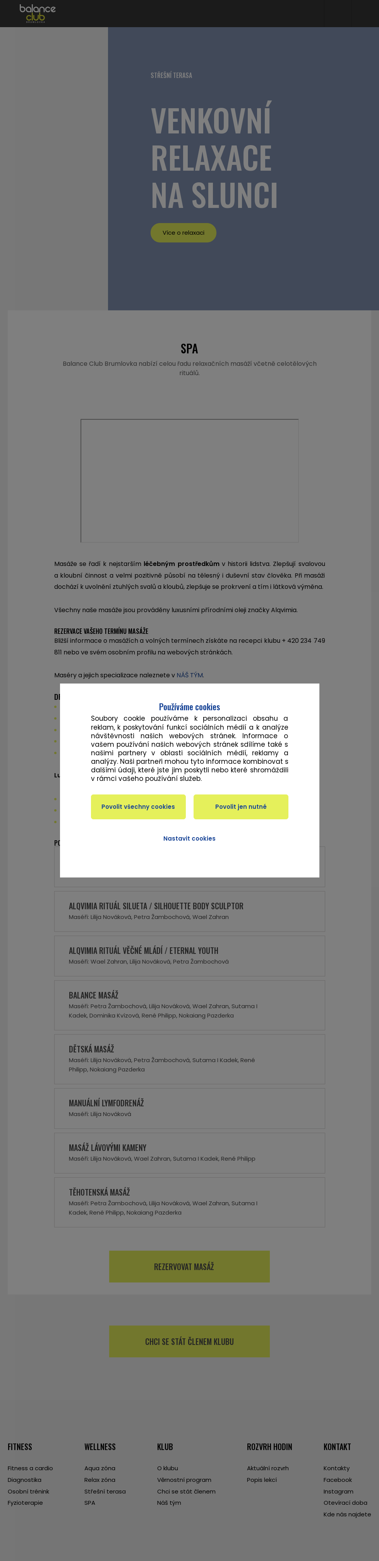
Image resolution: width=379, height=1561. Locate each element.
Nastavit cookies (189, 838)
